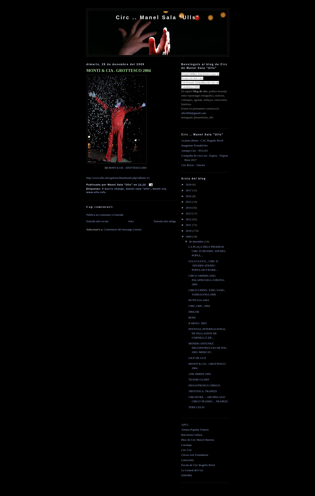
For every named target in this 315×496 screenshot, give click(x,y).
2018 (189, 184)
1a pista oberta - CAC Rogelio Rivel (202, 140)
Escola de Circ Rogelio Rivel (198, 465)
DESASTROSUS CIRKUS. (204, 385)
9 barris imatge (113, 188)
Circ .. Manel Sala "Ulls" (158, 17)
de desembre (197, 241)
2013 (189, 213)
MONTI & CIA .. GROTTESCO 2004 (127, 167)
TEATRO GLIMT (198, 379)
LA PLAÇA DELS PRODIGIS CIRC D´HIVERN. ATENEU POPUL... (206, 251)
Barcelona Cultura (191, 434)
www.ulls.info (96, 192)
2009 (189, 236)
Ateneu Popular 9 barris (195, 429)
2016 (189, 196)
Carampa (186, 445)
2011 (189, 225)
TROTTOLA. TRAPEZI (202, 391)
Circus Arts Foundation (194, 454)
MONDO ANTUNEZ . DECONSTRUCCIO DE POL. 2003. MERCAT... (207, 348)
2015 (189, 201)
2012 (189, 219)
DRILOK (193, 311)
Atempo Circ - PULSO (194, 150)
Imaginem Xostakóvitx (194, 145)
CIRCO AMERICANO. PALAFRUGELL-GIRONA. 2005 (206, 280)
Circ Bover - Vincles (193, 165)
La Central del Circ (192, 470)
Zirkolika (186, 475)
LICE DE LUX (197, 358)
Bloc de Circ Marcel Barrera (197, 439)
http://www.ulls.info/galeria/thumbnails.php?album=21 (118, 177)
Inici (131, 221)
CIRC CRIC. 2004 (199, 305)
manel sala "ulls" (138, 188)
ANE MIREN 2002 (199, 374)
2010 (189, 230)
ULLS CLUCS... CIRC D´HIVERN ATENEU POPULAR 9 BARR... (203, 265)
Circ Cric (186, 450)
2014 (189, 207)
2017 (189, 190)
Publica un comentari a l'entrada (104, 214)
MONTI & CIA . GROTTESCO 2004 (118, 70)
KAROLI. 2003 (197, 323)
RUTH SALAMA (198, 300)
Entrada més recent (97, 221)
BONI (191, 317)
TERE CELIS (196, 407)
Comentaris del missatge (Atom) (122, 229)
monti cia (159, 188)
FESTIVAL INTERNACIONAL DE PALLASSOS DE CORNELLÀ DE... (207, 333)
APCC (185, 424)
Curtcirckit (187, 460)
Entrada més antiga (165, 221)
